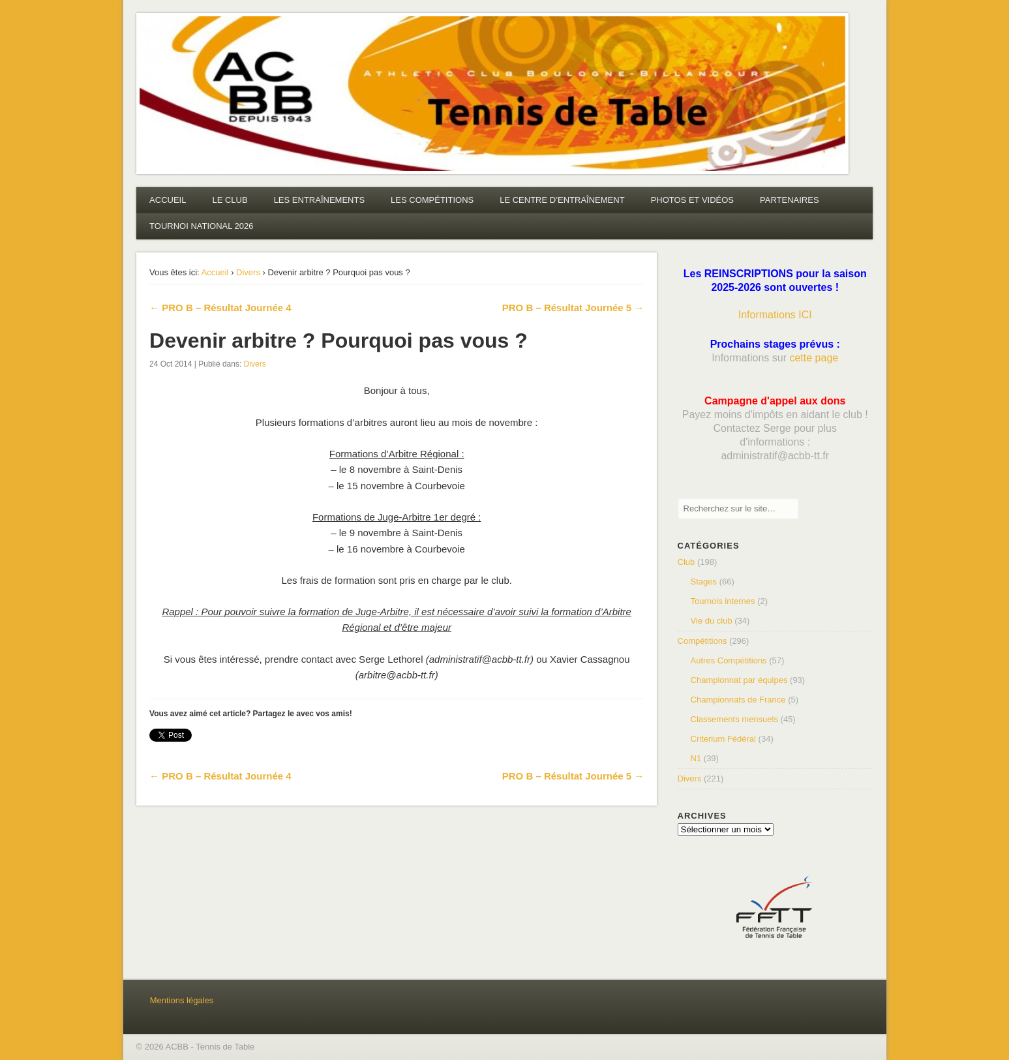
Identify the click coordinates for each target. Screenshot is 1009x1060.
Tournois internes (723, 601)
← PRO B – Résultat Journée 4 (220, 307)
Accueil (215, 272)
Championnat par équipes (739, 680)
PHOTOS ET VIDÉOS (692, 200)
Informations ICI (775, 314)
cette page (813, 357)
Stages (704, 581)
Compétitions (702, 641)
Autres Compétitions (729, 660)
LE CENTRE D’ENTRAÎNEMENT (562, 200)
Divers (248, 272)
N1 (696, 758)
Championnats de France (738, 699)
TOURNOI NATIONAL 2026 (201, 226)
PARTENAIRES (789, 200)
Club (686, 562)
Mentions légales (182, 1000)
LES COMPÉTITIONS (432, 200)
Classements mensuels (734, 719)
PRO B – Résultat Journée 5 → (573, 307)
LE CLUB (229, 200)
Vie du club (711, 621)
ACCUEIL (167, 200)
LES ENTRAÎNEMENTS (319, 200)
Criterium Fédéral (723, 739)
